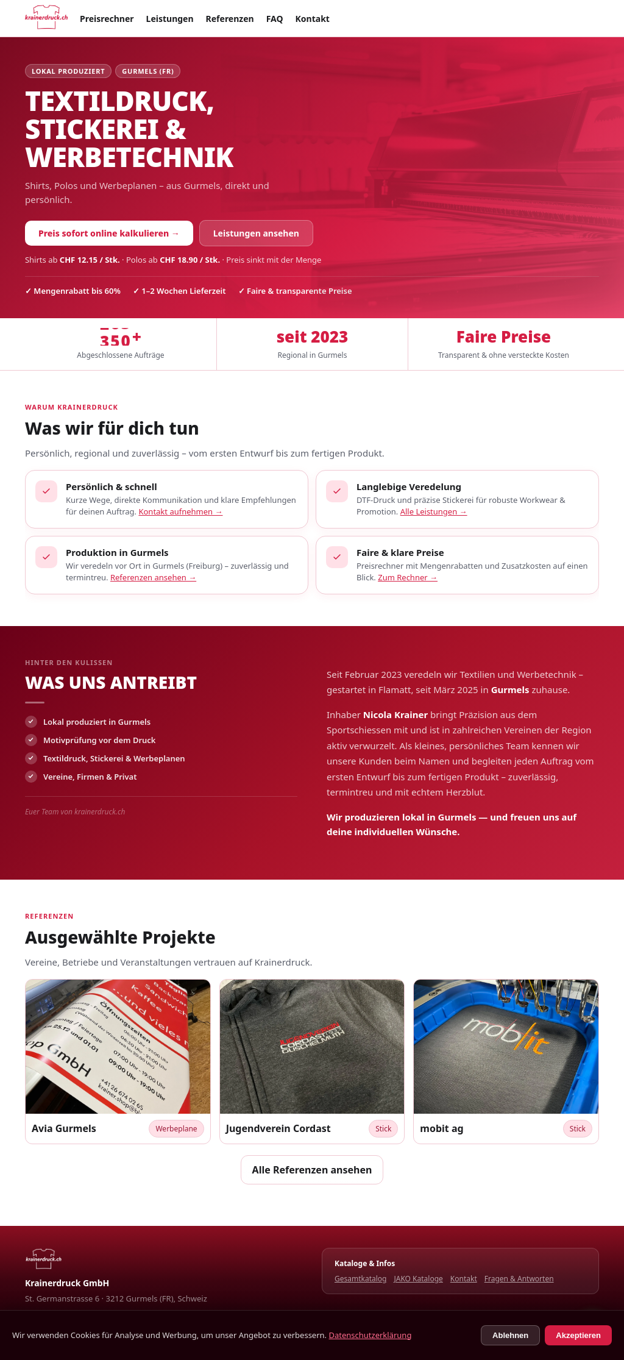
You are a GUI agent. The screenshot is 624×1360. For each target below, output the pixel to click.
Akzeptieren (578, 1335)
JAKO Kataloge (418, 1278)
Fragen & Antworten (519, 1278)
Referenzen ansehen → (153, 577)
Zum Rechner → (408, 577)
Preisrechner (107, 18)
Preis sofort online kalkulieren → (109, 233)
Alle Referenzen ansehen (312, 1170)
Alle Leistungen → (433, 511)
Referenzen (230, 18)
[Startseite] (46, 18)
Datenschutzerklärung (369, 1335)
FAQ (274, 18)
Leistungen (170, 18)
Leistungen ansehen (256, 233)
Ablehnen (510, 1335)
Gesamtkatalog (360, 1278)
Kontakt (313, 18)
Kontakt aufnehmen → (180, 511)
